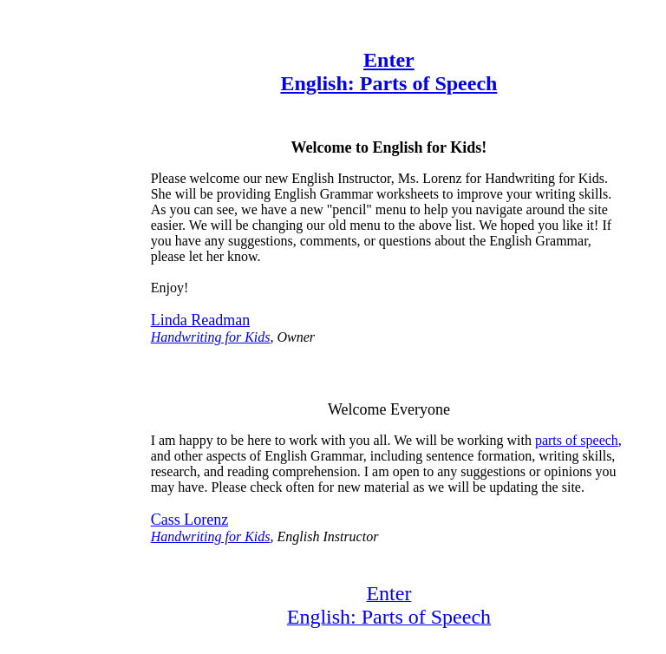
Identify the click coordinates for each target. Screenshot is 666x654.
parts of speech (576, 440)
